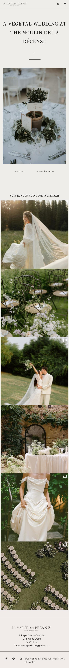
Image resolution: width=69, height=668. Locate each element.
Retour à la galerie (45, 171)
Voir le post (20, 171)
